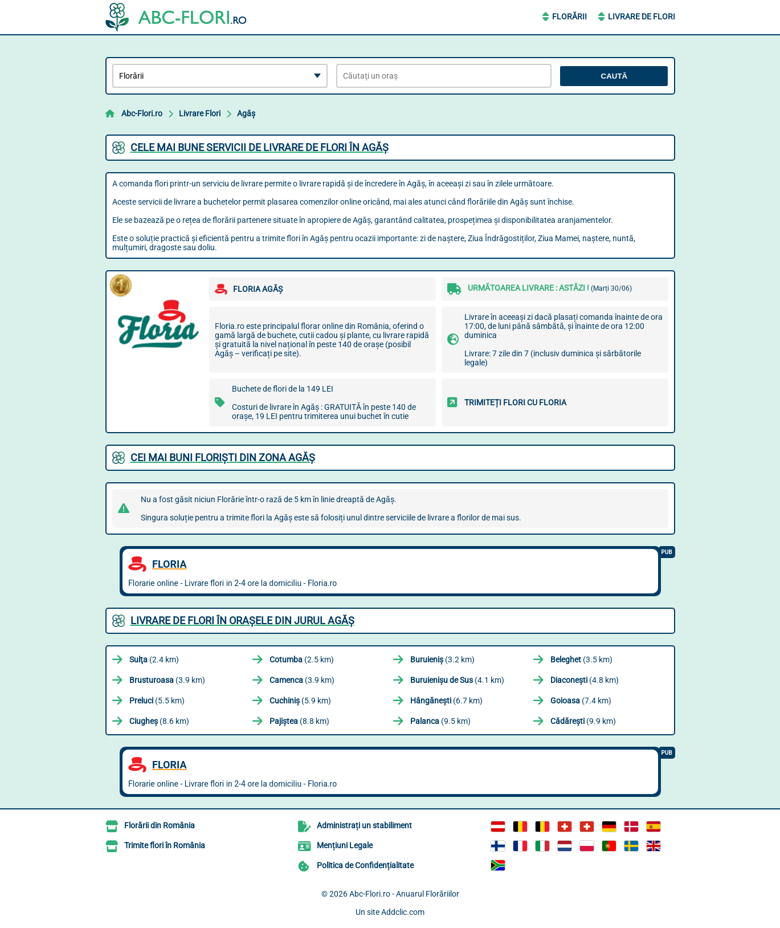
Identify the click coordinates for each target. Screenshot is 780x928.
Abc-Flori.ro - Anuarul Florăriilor (404, 893)
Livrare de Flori (641, 16)
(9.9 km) (583, 721)
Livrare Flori (199, 113)
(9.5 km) (440, 721)
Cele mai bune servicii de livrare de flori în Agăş (259, 147)
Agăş (246, 113)
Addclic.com (402, 912)
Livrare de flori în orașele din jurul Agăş (242, 620)
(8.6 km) (159, 721)
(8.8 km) (299, 721)
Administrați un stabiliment (364, 825)
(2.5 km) (301, 659)
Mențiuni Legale (345, 845)
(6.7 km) (446, 700)
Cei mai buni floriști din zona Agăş (222, 457)
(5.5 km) (157, 700)
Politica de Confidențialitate (365, 865)
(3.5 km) (581, 659)
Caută (614, 76)
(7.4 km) (580, 700)
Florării (569, 16)
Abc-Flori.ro (141, 113)
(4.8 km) (584, 680)
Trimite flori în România (164, 845)
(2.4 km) (154, 659)
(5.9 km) (300, 700)
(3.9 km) (167, 680)
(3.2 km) (442, 659)
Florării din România (159, 825)
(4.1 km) (457, 680)
